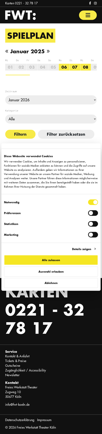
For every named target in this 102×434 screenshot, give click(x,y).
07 (75, 67)
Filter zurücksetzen (66, 134)
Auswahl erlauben (51, 271)
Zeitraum (11, 91)
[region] (51, 67)
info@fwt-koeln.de (17, 405)
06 (64, 67)
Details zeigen (81, 249)
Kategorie (11, 110)
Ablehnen (51, 283)
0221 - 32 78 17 (26, 3)
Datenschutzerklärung (19, 420)
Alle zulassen (51, 260)
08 (85, 67)
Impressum (44, 420)
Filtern (20, 134)
